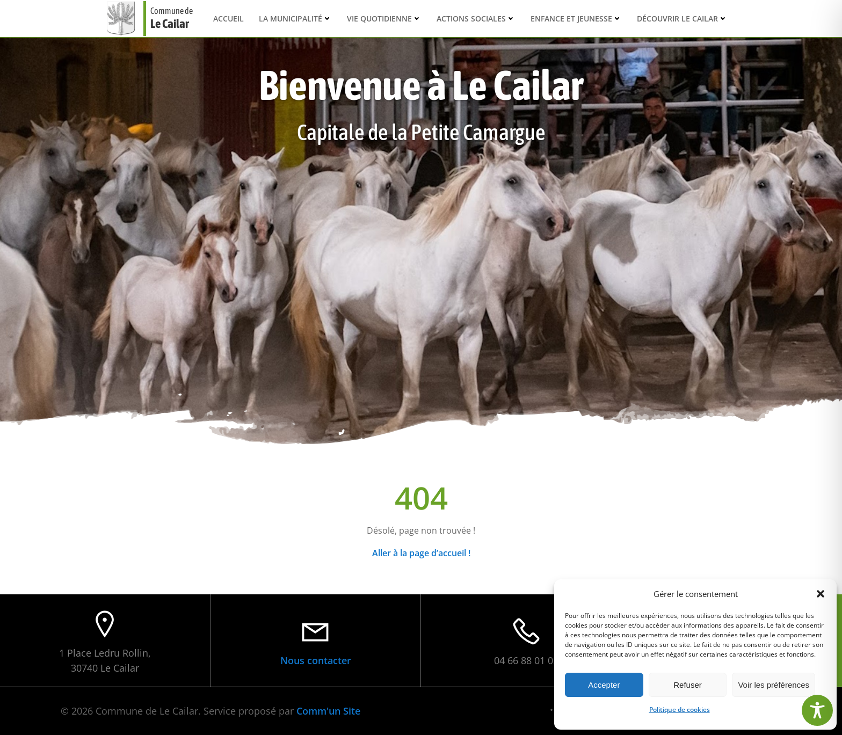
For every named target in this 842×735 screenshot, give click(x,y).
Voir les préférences (773, 684)
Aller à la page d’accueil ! (421, 553)
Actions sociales (476, 18)
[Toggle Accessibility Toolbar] (817, 710)
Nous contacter (315, 660)
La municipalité (295, 18)
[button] (820, 593)
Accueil (228, 18)
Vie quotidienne (384, 18)
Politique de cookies (679, 709)
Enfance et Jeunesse (576, 18)
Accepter (604, 684)
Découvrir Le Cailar (682, 18)
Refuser (687, 684)
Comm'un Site (328, 710)
